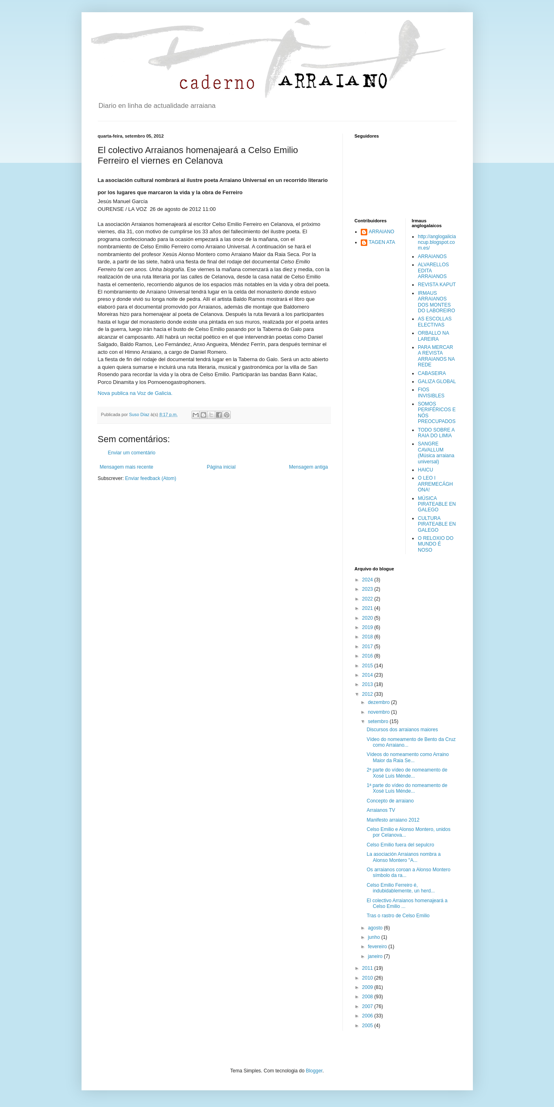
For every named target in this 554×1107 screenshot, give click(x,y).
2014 (368, 675)
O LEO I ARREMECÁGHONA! (435, 484)
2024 (368, 580)
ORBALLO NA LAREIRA (433, 336)
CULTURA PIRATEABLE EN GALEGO (437, 524)
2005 (368, 1025)
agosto (376, 928)
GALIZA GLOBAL (437, 381)
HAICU (425, 470)
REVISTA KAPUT (437, 284)
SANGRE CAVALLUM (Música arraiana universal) (436, 452)
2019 (368, 627)
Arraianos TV (380, 810)
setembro (378, 721)
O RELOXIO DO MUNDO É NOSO (435, 544)
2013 (368, 684)
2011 (368, 968)
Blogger (314, 1071)
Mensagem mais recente (126, 467)
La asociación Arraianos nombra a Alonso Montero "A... (403, 857)
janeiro (376, 956)
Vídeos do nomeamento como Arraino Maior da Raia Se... (407, 757)
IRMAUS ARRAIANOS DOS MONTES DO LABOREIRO (436, 301)
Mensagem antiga (308, 467)
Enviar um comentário (132, 453)
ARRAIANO (382, 232)
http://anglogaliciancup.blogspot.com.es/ (437, 242)
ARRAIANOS (432, 256)
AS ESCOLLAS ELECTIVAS (435, 321)
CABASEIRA (432, 373)
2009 (368, 987)
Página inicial (221, 467)
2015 (368, 666)
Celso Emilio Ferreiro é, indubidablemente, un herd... (400, 888)
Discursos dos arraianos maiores (402, 729)
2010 (368, 978)
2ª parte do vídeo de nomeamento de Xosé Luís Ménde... (406, 772)
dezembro (379, 702)
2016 (368, 656)
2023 (368, 589)
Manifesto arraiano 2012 (392, 820)
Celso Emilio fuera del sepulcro (400, 845)
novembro (379, 712)
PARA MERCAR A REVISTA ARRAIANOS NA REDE (436, 356)
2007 (368, 1006)
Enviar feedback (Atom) (150, 478)
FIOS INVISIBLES (431, 392)
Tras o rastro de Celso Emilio (397, 915)
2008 (368, 997)
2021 (368, 608)
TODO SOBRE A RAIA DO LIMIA (436, 432)
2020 (368, 618)
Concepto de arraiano (389, 801)
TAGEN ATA (382, 242)
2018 (368, 637)
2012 (368, 694)
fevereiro (378, 946)
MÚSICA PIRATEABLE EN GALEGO (437, 504)
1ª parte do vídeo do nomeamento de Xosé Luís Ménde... (406, 788)
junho (374, 937)
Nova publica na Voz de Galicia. (135, 393)
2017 (368, 646)
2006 (368, 1016)
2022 (368, 599)
